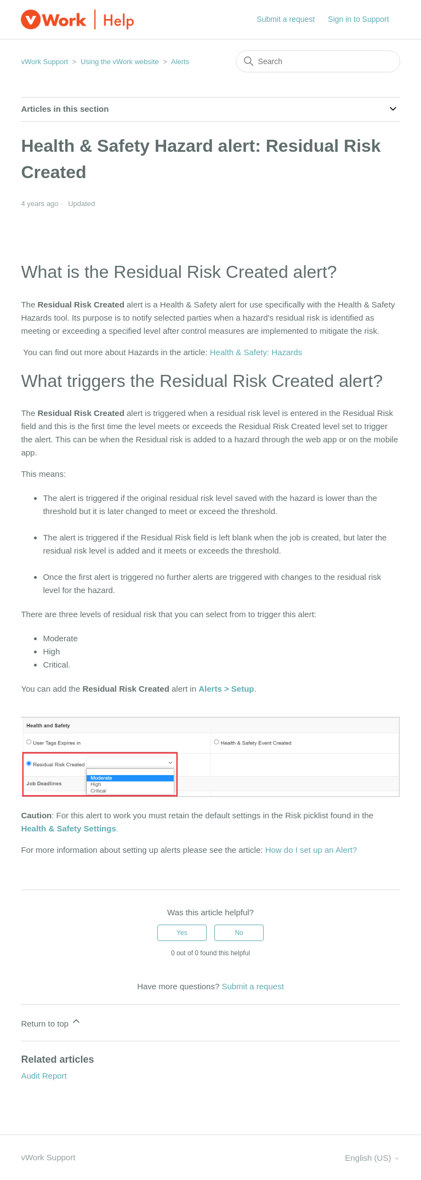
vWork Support (44, 62)
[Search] (318, 61)
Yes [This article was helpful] (182, 933)
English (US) (372, 1157)
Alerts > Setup (226, 688)
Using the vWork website (120, 62)
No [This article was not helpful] (239, 933)
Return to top (51, 1022)
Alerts (180, 62)
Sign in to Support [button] (358, 19)
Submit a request (286, 19)
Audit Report (43, 1075)
